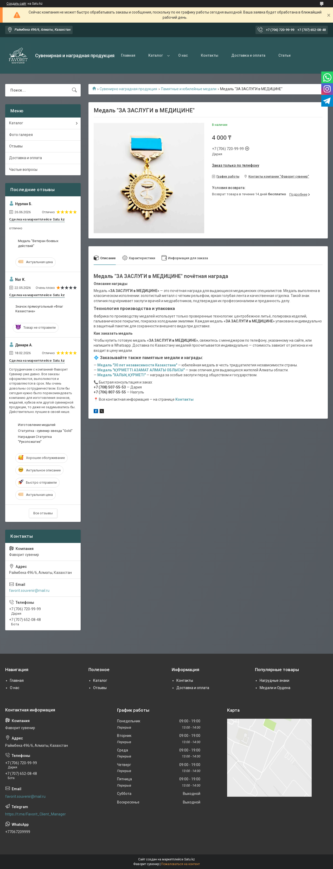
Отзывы (16, 146)
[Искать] (74, 90)
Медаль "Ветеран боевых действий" (38, 243)
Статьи (284, 55)
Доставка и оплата (248, 55)
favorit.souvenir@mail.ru (29, 590)
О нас (183, 55)
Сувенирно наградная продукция (128, 89)
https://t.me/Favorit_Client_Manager (35, 814)
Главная (128, 55)
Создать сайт (16, 3)
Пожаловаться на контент (180, 864)
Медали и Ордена (275, 688)
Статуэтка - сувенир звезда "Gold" (45, 431)
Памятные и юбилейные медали (188, 89)
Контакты (209, 55)
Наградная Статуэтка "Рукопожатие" (35, 439)
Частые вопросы (23, 169)
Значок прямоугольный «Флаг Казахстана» (39, 308)
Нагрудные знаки (274, 680)
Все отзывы (43, 513)
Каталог (155, 55)
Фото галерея (21, 135)
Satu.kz (189, 859)
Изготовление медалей (36, 425)
